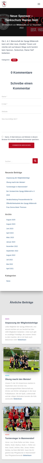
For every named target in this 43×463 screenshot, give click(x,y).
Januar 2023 (10, 242)
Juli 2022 (9, 260)
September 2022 (12, 251)
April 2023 (10, 233)
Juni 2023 (9, 228)
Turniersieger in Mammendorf (16, 187)
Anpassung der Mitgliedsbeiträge (18, 178)
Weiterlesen (22, 340)
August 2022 (10, 255)
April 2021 (10, 268)
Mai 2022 (9, 264)
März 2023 (10, 237)
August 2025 (10, 220)
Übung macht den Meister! (15, 182)
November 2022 (12, 246)
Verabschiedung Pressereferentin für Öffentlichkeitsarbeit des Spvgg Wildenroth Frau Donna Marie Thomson (21, 203)
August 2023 (10, 224)
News (14, 60)
